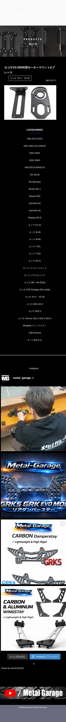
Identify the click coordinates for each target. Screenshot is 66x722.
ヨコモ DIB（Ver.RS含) (35, 282)
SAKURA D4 (34, 203)
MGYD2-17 (51, 80)
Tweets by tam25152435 (12, 668)
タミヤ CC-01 (34, 225)
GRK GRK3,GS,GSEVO (35, 146)
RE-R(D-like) (35, 182)
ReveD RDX (34, 196)
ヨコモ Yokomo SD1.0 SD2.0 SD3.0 (34, 318)
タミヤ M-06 (35, 232)
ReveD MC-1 (35, 189)
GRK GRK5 (34, 160)
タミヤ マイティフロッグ (34, 268)
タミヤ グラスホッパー (34, 275)
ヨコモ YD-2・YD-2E (35, 297)
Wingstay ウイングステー (35, 325)
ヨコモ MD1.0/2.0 (35, 304)
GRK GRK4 (34, 153)
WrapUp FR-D (34, 218)
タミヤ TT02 (34, 253)
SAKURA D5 (34, 210)
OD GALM (34, 175)
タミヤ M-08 (35, 239)
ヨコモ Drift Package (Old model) (34, 289)
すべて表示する (34, 340)
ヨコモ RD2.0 (34, 311)
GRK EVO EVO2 (35, 139)
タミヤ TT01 (34, 246)
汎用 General (35, 333)
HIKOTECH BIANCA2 (35, 167)
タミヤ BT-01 (34, 261)
